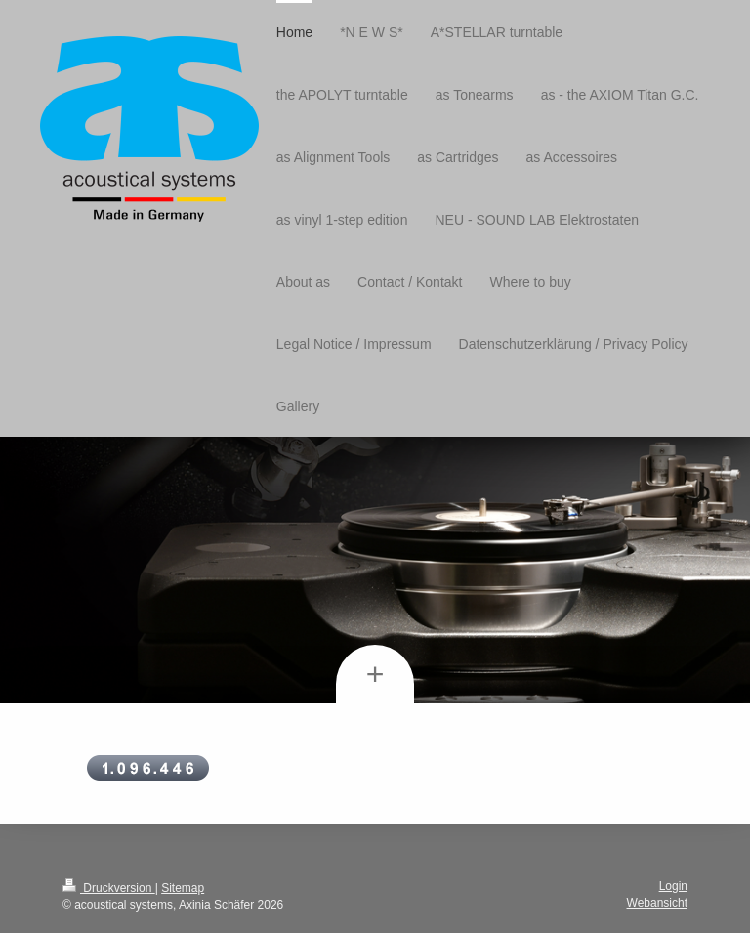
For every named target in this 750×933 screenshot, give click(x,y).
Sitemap (182, 888)
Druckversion (108, 888)
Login (673, 886)
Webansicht (657, 903)
